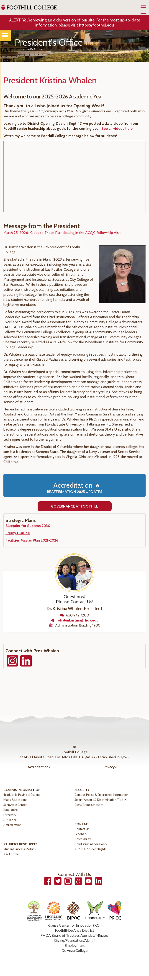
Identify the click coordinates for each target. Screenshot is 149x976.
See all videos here (117, 128)
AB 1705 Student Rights (90, 849)
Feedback (80, 834)
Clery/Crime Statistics (88, 805)
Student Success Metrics (19, 849)
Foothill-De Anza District (74, 930)
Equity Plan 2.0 (17, 533)
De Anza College (74, 950)
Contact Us (81, 829)
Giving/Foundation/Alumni (74, 940)
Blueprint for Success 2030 (27, 526)
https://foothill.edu (96, 25)
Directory (9, 815)
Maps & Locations (15, 799)
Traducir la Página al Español (22, 794)
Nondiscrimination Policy (90, 844)
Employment (75, 945)
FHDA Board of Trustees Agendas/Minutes (74, 935)
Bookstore (10, 810)
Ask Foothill (11, 854)
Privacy (109, 767)
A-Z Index (10, 820)
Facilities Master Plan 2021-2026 (31, 540)
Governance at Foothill (74, 506)
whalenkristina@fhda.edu (77, 620)
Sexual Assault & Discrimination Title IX (100, 799)
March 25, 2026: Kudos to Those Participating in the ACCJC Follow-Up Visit (62, 232)
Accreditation (74, 487)
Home (7, 49)
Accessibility (82, 839)
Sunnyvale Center (15, 805)
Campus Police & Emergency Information (101, 794)
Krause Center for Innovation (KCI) (74, 925)
